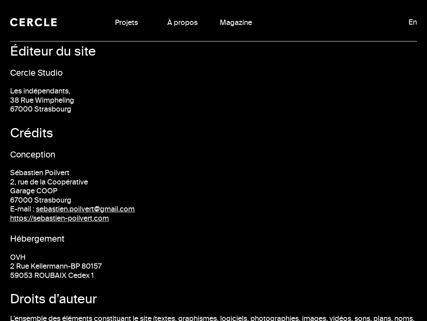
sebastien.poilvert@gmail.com (85, 209)
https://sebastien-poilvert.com (59, 218)
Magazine (236, 22)
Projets (126, 22)
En (412, 22)
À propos (182, 22)
